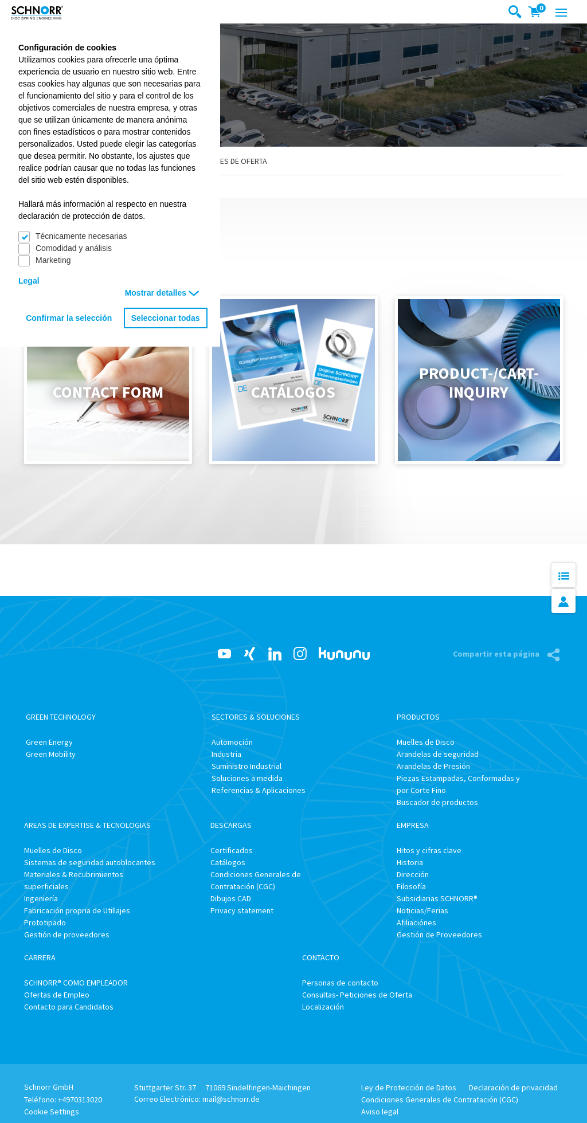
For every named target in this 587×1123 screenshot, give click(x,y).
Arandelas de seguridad (438, 754)
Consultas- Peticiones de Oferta (357, 995)
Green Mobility (51, 754)
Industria (226, 754)
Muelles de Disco (426, 742)
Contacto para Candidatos (69, 1007)
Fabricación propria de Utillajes (77, 910)
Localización (323, 1007)
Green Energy (49, 742)
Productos (418, 717)
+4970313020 (80, 1099)
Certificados (231, 850)
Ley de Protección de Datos (408, 1087)
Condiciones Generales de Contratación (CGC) (439, 1099)
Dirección (413, 874)
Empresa (413, 825)
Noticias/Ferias (422, 910)
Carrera (40, 957)
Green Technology (61, 717)
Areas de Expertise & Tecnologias (87, 825)
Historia (410, 862)
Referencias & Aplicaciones (259, 790)
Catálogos (227, 862)
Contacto (320, 957)
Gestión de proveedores (66, 934)
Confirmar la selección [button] (69, 318)
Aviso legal (379, 1111)
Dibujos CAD (230, 898)
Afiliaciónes (416, 922)
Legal (29, 280)
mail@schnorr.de (231, 1099)
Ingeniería (41, 898)
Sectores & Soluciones (256, 717)
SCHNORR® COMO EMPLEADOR (76, 982)
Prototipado (45, 922)
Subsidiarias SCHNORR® (437, 898)
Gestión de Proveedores (439, 934)
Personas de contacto (340, 982)
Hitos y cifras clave (429, 850)
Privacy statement (241, 910)
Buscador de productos (437, 802)
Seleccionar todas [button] (165, 318)
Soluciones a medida (247, 778)
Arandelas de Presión (433, 766)
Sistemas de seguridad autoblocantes (89, 862)
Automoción (232, 742)
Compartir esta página (497, 654)
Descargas (231, 825)
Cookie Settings (51, 1111)
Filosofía (411, 886)
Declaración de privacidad (513, 1087)
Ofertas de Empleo (56, 995)
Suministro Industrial (246, 766)
